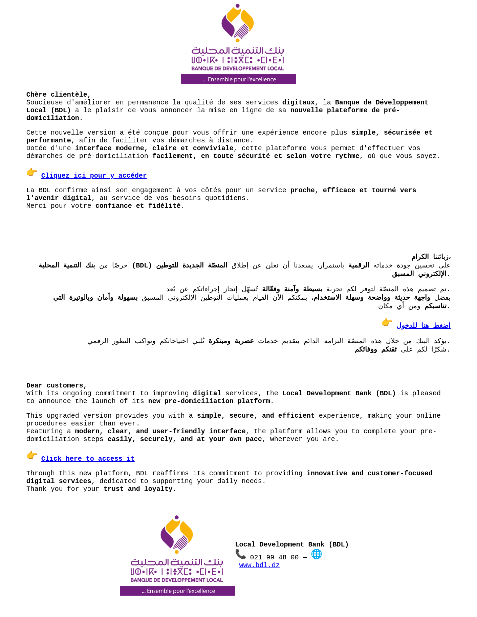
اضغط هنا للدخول (423, 326)
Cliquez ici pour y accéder (94, 176)
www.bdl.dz (259, 565)
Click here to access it (88, 459)
